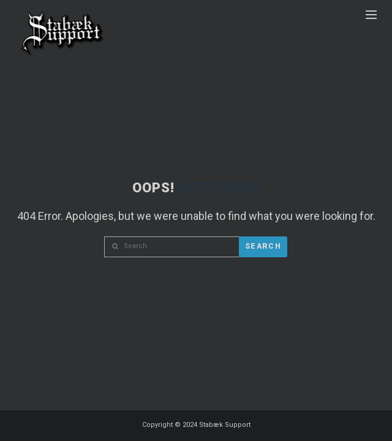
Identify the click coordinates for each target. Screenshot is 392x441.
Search (263, 246)
